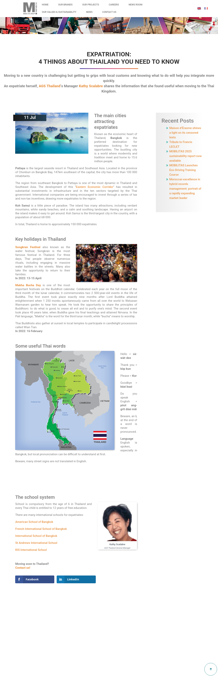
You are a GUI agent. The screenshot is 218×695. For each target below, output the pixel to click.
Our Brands (65, 4)
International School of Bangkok (36, 536)
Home (45, 4)
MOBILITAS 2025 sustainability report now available (185, 156)
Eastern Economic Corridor (94, 187)
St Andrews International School (36, 543)
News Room (135, 4)
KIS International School (31, 550)
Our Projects (90, 4)
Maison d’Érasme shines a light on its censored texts (185, 132)
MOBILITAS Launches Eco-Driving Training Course (183, 170)
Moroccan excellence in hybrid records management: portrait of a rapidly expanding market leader (185, 189)
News (89, 12)
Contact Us (109, 12)
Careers (114, 4)
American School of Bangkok (34, 522)
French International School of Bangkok (41, 529)
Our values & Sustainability (59, 12)
